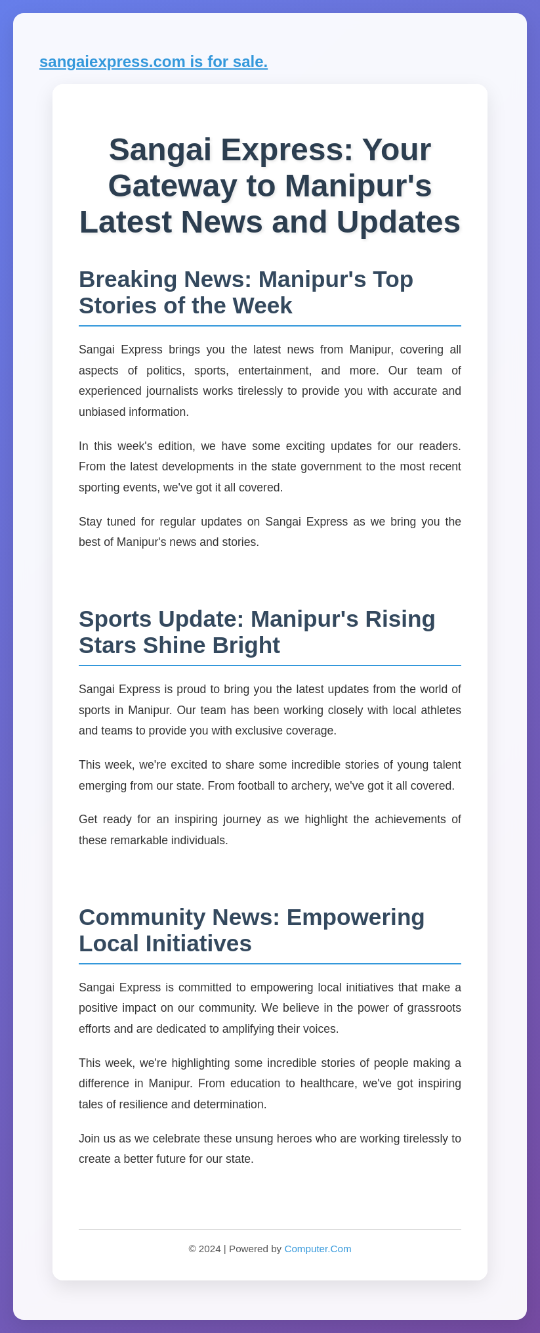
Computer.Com (317, 1248)
